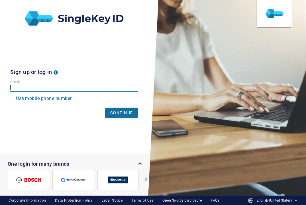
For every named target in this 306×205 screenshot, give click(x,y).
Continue (121, 112)
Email (15, 82)
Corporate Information (27, 200)
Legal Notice (112, 200)
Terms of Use (142, 200)
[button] (56, 72)
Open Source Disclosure (182, 200)
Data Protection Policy (74, 200)
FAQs (215, 200)
